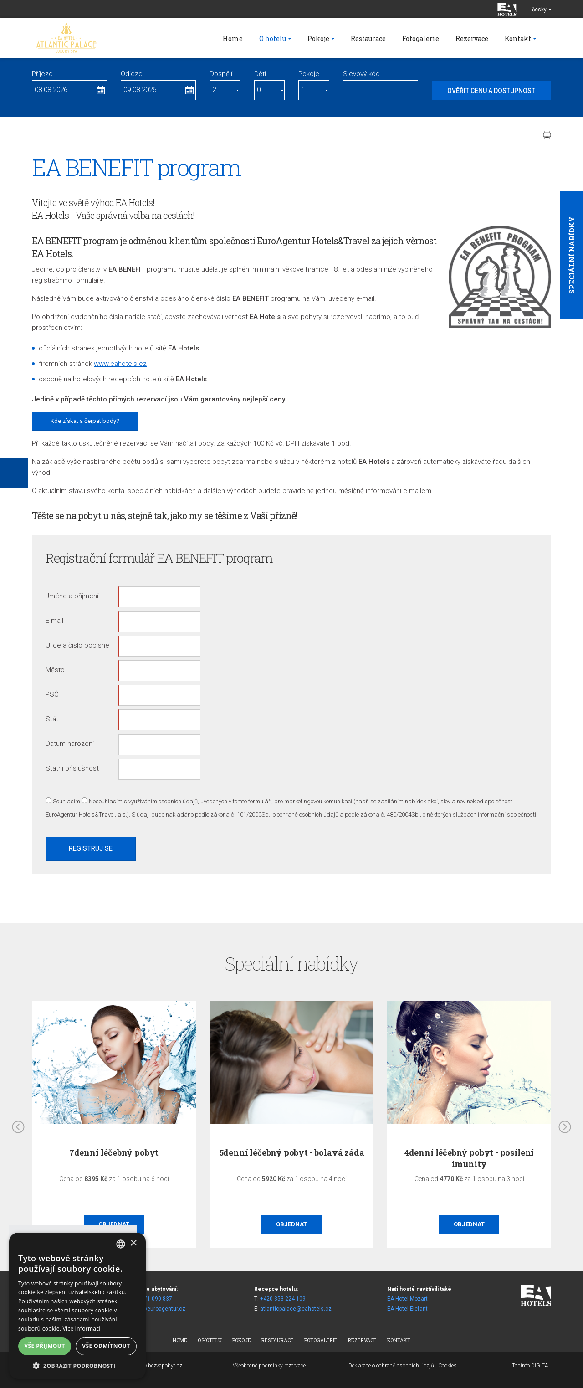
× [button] (133, 1243)
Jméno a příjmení (72, 596)
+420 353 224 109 (283, 1298)
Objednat (291, 1224)
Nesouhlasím (106, 801)
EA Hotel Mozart (407, 1298)
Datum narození (70, 744)
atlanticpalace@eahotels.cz (296, 1309)
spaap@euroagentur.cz (156, 1309)
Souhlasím (66, 801)
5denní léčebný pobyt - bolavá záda (291, 1152)
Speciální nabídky (571, 255)
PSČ (52, 694)
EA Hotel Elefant (407, 1309)
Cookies (447, 1365)
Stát (52, 719)
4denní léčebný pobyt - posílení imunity (469, 1158)
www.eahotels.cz (120, 364)
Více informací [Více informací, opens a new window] (82, 1328)
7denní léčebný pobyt (114, 1152)
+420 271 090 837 (149, 1298)
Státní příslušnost (72, 768)
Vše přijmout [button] (44, 1346)
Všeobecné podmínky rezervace (269, 1365)
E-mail (54, 621)
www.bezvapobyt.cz (158, 1365)
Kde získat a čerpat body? (85, 420)
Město (55, 670)
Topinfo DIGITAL (531, 1365)
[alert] (77, 1306)
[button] (77, 1365)
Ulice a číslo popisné (77, 645)
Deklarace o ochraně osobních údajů (391, 1365)
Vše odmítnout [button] (106, 1346)
